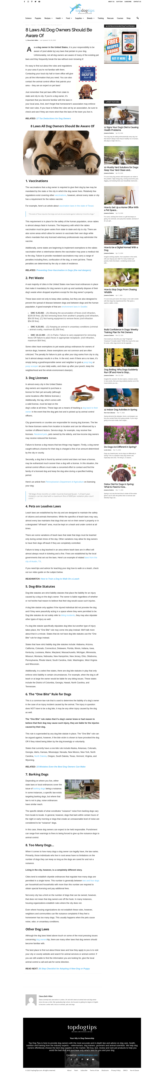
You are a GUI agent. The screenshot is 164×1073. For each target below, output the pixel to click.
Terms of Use (94, 1070)
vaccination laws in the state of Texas (76, 206)
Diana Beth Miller (32, 40)
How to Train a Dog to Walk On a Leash (60, 579)
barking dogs (39, 788)
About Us (111, 1)
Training (101, 18)
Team (76, 1070)
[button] (137, 18)
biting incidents (68, 615)
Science (28, 18)
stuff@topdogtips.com (87, 1055)
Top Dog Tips (35, 1043)
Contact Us (137, 1)
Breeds (90, 18)
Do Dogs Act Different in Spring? (120, 447)
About (69, 1070)
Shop (129, 18)
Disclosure (105, 1070)
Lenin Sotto (107, 450)
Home (27, 25)
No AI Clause (134, 1070)
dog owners (41, 939)
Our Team (119, 1)
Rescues (110, 18)
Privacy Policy (116, 1070)
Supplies (79, 18)
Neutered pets (40, 434)
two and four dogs (91, 880)
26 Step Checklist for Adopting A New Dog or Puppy (64, 968)
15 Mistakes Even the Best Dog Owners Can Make (60, 767)
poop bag (88, 362)
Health (59, 18)
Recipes (48, 18)
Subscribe (128, 1)
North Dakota (40, 756)
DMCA (125, 1070)
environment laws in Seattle (74, 307)
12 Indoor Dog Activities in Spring (120, 409)
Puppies (38, 18)
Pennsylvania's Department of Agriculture (65, 482)
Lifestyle (33, 25)
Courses (120, 18)
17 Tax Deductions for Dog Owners (53, 118)
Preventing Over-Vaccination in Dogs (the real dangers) (63, 270)
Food (69, 18)
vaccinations (60, 195)
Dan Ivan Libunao (109, 413)
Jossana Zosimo (109, 133)
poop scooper (32, 366)
